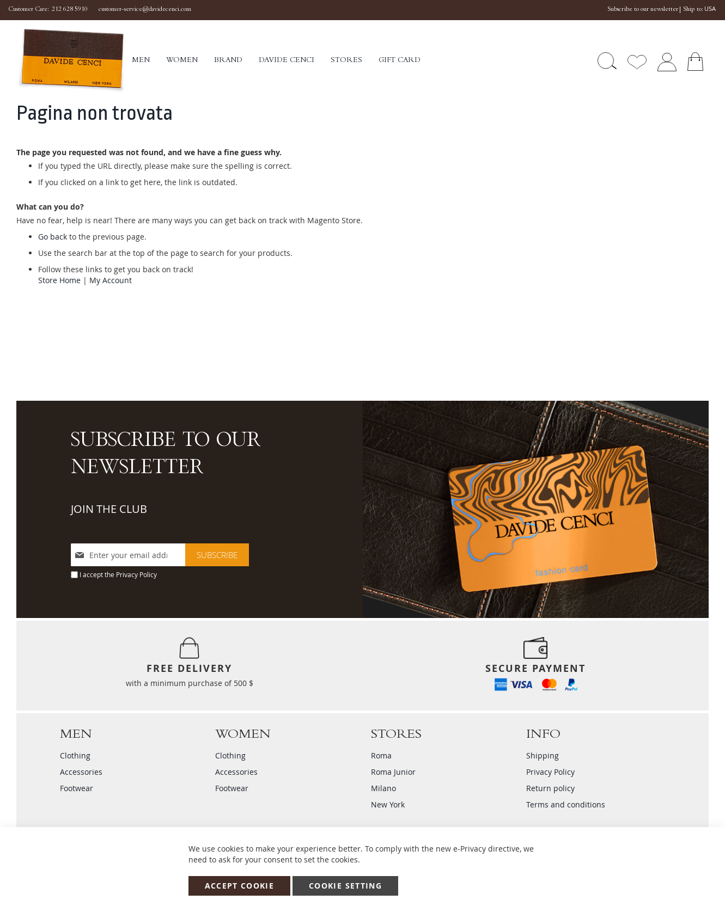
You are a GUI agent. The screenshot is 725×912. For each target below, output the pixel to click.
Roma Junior (393, 772)
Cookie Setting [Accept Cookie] (345, 885)
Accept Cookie (240, 885)
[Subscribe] (217, 554)
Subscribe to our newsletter (642, 10)
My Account (110, 280)
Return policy (550, 788)
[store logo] (74, 60)
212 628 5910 (70, 10)
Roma (381, 755)
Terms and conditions (565, 804)
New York (388, 804)
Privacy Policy (136, 574)
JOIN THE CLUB (109, 508)
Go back (52, 236)
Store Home (59, 280)
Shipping (542, 755)
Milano (383, 788)
